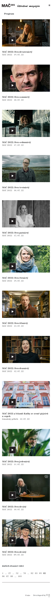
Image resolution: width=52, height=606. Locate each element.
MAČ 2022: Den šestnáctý (15, 187)
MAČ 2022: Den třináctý (15, 323)
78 (24, 573)
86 (3, 576)
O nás (27, 595)
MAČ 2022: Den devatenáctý (17, 52)
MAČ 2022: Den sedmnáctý (16, 142)
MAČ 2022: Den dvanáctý (15, 368)
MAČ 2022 (7, 55)
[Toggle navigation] (49, 5)
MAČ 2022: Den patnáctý (15, 233)
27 (9, 573)
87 (7, 576)
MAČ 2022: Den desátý (14, 507)
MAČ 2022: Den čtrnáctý (15, 278)
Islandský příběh (10, 419)
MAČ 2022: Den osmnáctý (16, 97)
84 (40, 573)
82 (32, 573)
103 (20, 576)
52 (17, 573)
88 (11, 576)
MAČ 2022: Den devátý (14, 552)
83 (36, 573)
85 (44, 573)
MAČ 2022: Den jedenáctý (16, 461)
